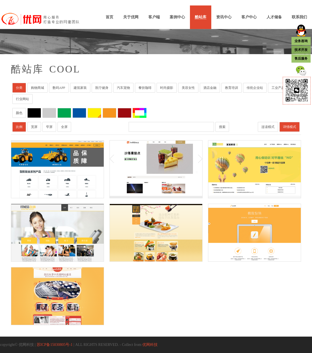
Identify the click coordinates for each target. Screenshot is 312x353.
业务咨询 (301, 41)
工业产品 (278, 88)
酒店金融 (209, 88)
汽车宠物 (123, 88)
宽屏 (34, 127)
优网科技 (150, 345)
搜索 (222, 127)
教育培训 (231, 88)
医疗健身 (101, 88)
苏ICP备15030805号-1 (55, 345)
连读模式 (268, 127)
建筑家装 (80, 88)
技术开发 (301, 50)
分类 (19, 88)
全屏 (64, 127)
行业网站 (22, 99)
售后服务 (301, 58)
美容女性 (188, 88)
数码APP (59, 88)
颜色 (19, 113)
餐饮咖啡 (145, 88)
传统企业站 (255, 88)
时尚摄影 (166, 88)
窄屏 (49, 127)
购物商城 (37, 88)
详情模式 (289, 127)
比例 (19, 127)
